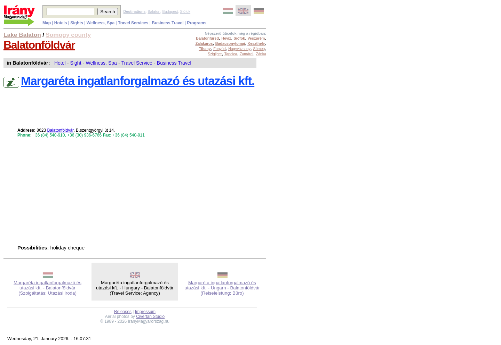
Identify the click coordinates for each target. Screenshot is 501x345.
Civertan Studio (150, 316)
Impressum (145, 311)
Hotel (60, 63)
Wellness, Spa (101, 63)
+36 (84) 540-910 (49, 135)
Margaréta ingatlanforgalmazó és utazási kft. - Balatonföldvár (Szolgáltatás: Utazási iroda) (47, 288)
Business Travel (174, 63)
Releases (123, 311)
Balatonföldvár (39, 45)
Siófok (185, 11)
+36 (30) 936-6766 (84, 135)
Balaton (154, 11)
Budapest (170, 11)
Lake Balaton (22, 34)
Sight (75, 63)
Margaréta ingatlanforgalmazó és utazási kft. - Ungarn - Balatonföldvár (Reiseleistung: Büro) (222, 288)
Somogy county (68, 34)
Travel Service (136, 63)
